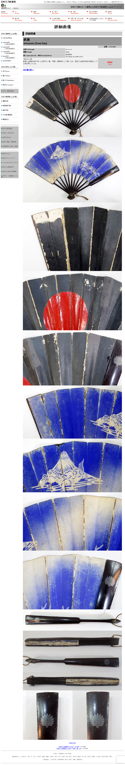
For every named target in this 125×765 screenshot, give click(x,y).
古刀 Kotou (5, 71)
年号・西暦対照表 (7, 91)
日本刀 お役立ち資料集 (8, 171)
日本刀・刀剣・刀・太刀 (29, 756)
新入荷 (18, 19)
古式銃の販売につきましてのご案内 (96, 19)
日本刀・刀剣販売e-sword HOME (62, 753)
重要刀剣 (4, 101)
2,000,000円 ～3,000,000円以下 (8, 47)
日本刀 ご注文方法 (7, 133)
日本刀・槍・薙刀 (66, 756)
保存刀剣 (4, 110)
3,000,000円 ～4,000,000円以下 (8, 43)
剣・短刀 (55, 12)
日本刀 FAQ (5, 153)
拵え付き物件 (93, 12)
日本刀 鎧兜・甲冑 (106, 756)
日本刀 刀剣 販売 (8, 2)
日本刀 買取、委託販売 (8, 142)
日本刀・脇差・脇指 (43, 756)
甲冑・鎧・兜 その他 (77, 19)
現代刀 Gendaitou (7, 85)
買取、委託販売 (77, 759)
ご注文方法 (53, 759)
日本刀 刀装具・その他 (93, 756)
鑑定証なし (5, 119)
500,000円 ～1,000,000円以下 (8, 57)
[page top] (72, 743)
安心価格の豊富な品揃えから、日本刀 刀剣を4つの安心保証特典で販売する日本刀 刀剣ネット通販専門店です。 (84, 2)
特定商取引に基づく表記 (9, 146)
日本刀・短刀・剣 (55, 756)
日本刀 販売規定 (6, 128)
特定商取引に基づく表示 (65, 759)
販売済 (112, 19)
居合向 (110, 12)
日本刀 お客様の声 (7, 167)
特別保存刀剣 (6, 105)
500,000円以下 (6, 61)
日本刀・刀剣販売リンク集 (9, 176)
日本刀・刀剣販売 (9, 8)
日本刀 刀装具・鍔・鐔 (79, 756)
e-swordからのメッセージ (9, 162)
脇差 (36, 12)
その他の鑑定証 (6, 114)
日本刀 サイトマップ (8, 158)
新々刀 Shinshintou (7, 80)
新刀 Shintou (5, 75)
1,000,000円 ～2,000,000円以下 (8, 52)
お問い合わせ (6, 137)
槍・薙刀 (75, 12)
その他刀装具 (59, 19)
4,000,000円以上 (6, 38)
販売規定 (46, 759)
